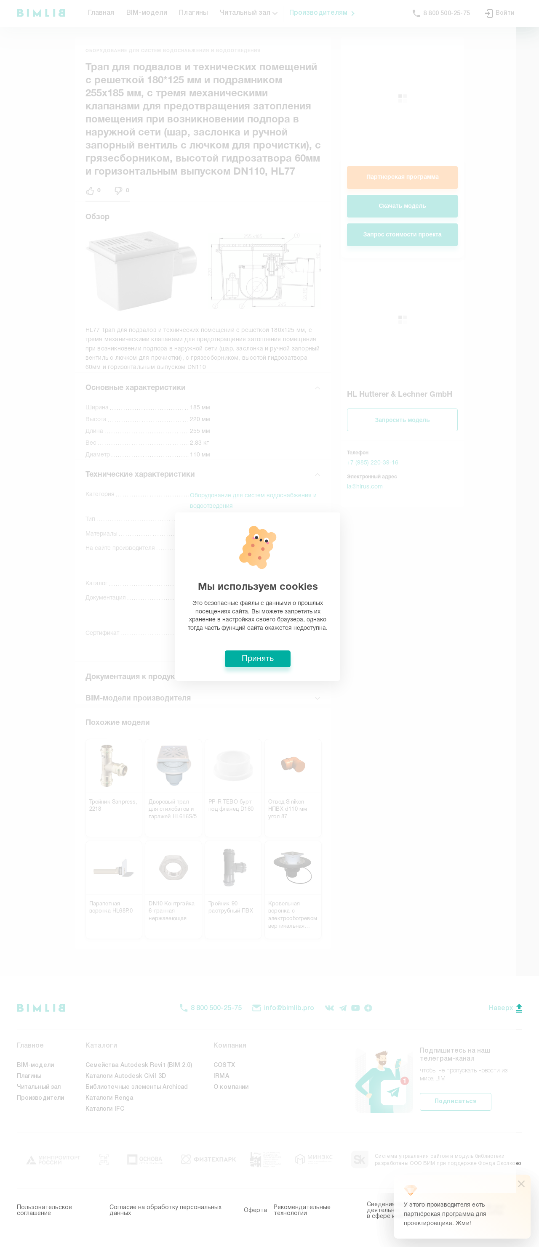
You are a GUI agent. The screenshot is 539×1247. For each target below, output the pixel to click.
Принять (269, 686)
